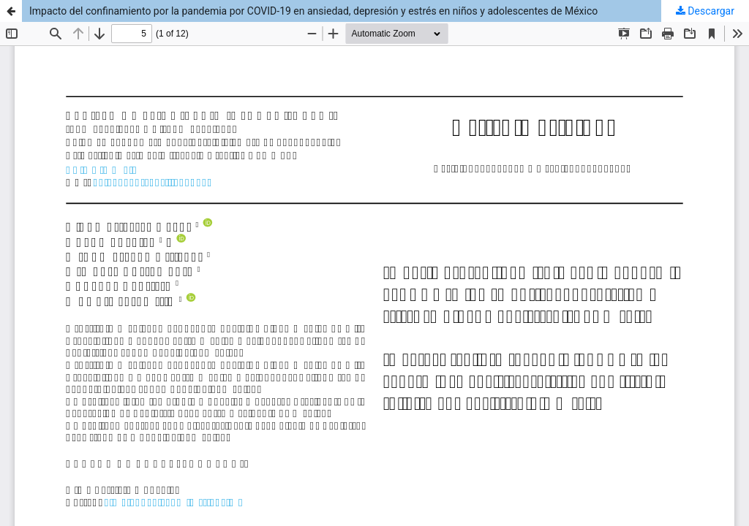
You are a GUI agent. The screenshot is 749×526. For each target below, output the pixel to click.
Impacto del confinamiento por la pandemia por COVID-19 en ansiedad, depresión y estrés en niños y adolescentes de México (313, 11)
